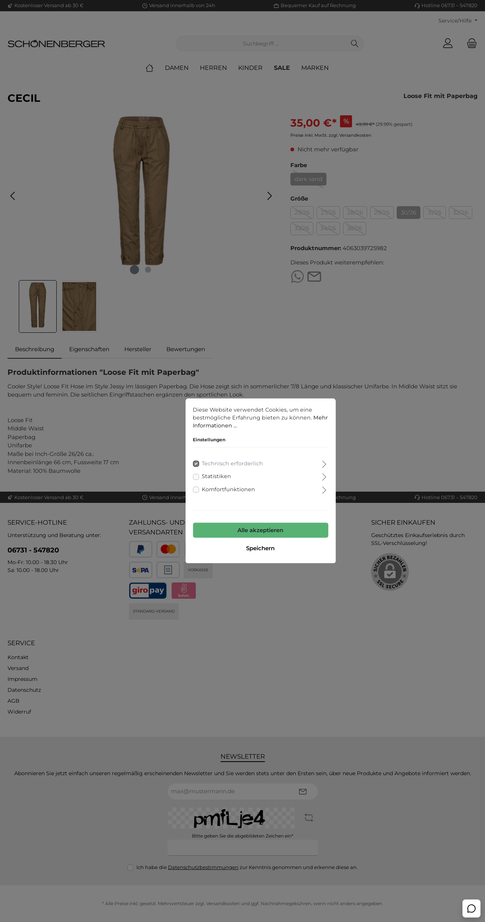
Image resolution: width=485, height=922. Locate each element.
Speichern (242, 529)
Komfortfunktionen (211, 470)
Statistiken (199, 457)
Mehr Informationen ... (206, 406)
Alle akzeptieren (243, 511)
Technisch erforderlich (215, 444)
